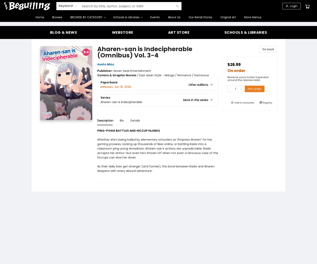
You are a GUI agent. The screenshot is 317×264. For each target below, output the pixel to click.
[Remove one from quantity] (230, 89)
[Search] (177, 6)
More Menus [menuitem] (252, 17)
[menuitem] (40, 17)
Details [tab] (135, 121)
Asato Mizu (106, 64)
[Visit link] (122, 32)
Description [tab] (105, 121)
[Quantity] (235, 89)
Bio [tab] (122, 121)
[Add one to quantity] (241, 89)
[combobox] (68, 6)
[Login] (291, 6)
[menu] (158, 17)
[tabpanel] (157, 155)
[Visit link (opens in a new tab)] (63, 32)
